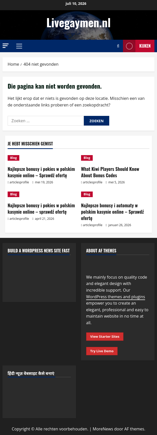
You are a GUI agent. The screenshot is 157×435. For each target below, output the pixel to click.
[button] (6, 46)
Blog (13, 158)
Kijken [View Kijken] (137, 46)
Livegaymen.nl (78, 22)
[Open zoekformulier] (118, 46)
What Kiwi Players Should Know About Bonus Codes (110, 172)
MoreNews (103, 429)
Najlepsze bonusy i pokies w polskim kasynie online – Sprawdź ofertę (41, 172)
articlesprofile (19, 182)
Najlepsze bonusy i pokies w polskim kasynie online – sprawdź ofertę (41, 208)
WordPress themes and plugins (115, 297)
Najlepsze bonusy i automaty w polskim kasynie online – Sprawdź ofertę (112, 211)
